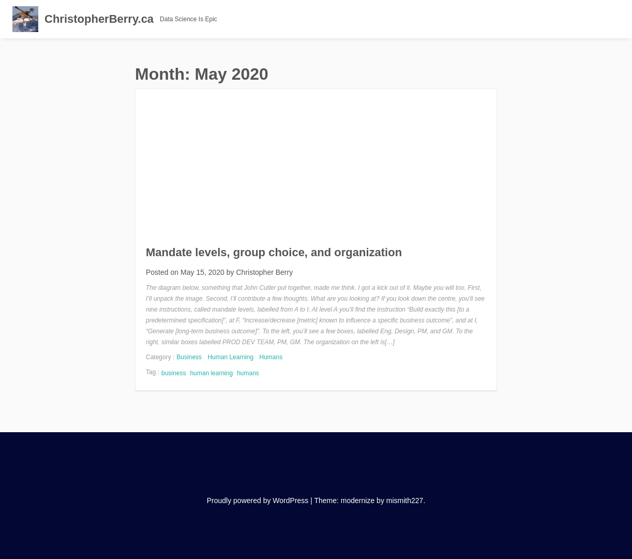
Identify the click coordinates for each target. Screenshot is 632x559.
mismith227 (405, 500)
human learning (211, 373)
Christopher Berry (264, 272)
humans (248, 373)
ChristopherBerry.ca (99, 18)
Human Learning (230, 357)
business (173, 373)
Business (189, 357)
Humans (270, 357)
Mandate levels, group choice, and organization (274, 252)
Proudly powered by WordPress (258, 500)
